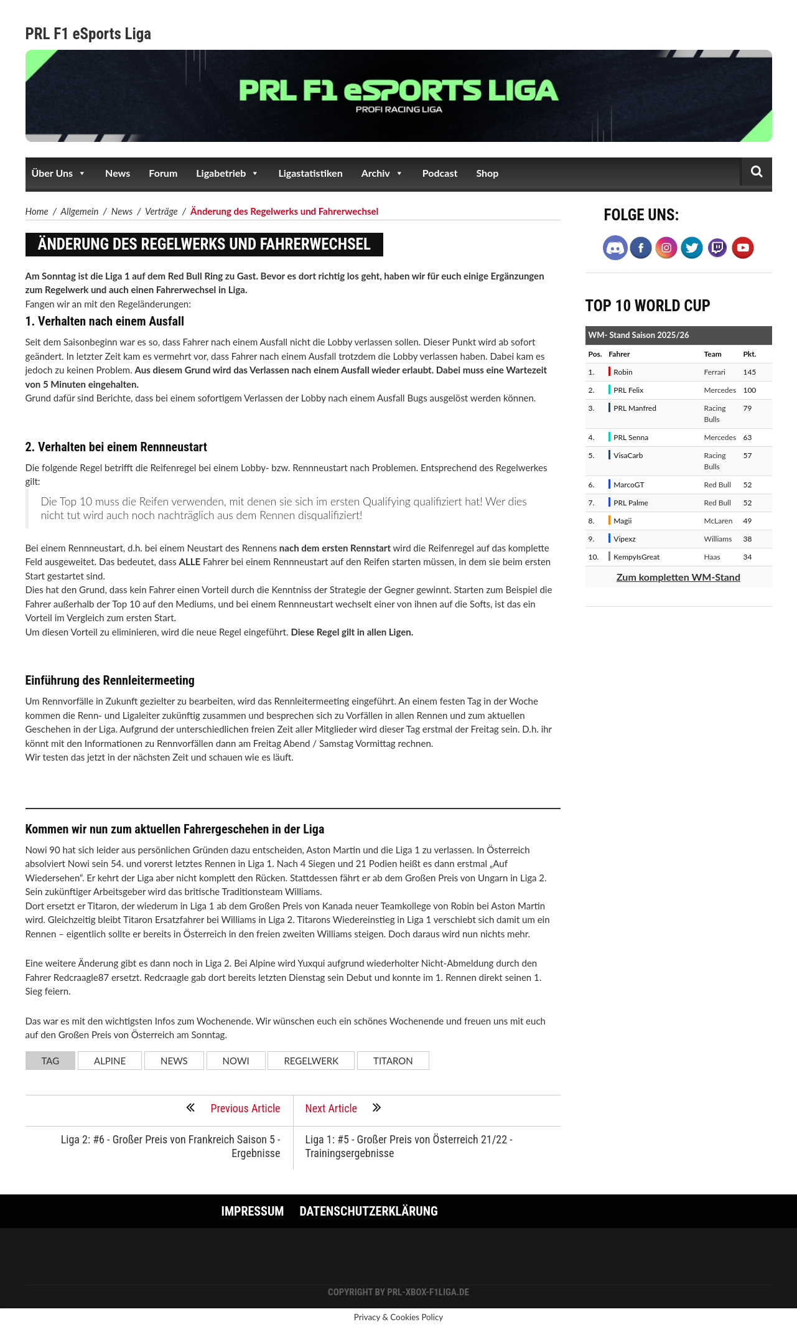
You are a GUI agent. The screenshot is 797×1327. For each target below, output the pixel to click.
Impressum (252, 1211)
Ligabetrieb (227, 173)
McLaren (718, 520)
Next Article (343, 1107)
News (117, 173)
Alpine (110, 1060)
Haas (712, 556)
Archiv (382, 173)
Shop (487, 173)
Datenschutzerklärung (368, 1211)
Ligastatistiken (310, 173)
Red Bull (717, 484)
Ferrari (714, 372)
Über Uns (59, 173)
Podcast (440, 173)
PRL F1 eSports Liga (89, 34)
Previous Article (233, 1107)
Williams (718, 538)
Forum (163, 173)
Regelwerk (311, 1060)
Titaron (393, 1060)
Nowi (236, 1060)
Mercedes (720, 390)
